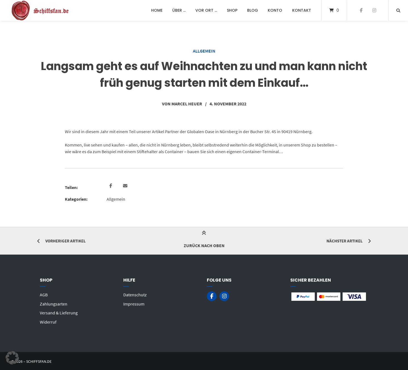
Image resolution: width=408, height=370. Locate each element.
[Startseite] (40, 10)
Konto (275, 10)
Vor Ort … (206, 10)
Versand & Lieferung (59, 312)
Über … (179, 10)
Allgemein (204, 51)
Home (157, 10)
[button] (111, 186)
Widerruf (48, 321)
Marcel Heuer (186, 103)
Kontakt (301, 10)
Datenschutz (135, 294)
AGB (44, 294)
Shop (232, 10)
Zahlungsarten (53, 303)
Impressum (133, 303)
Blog (252, 10)
